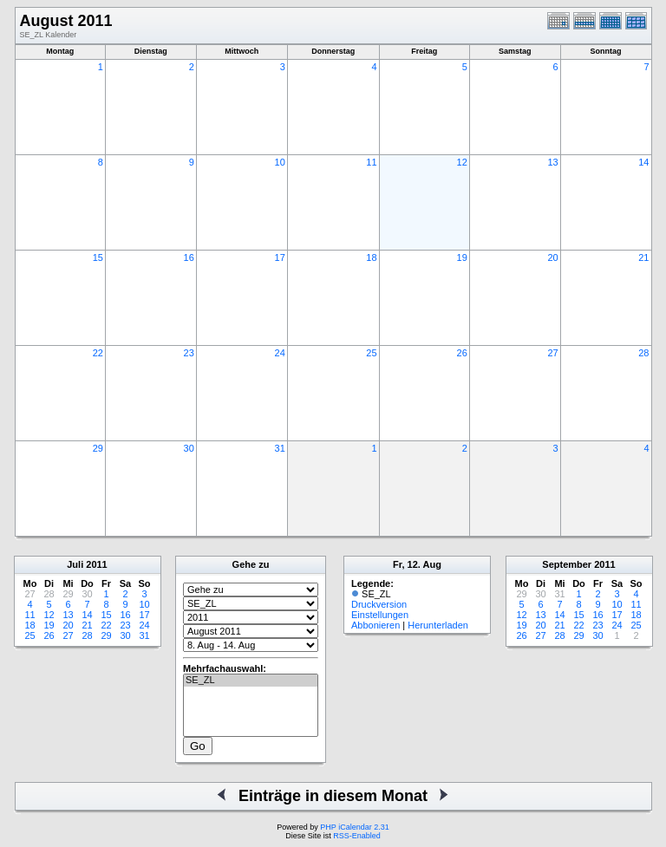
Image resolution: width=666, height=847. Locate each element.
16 (189, 257)
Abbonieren (375, 625)
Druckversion (379, 604)
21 (643, 257)
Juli (75, 564)
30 (189, 448)
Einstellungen (379, 614)
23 (189, 353)
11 (371, 162)
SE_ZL (250, 680)
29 (98, 448)
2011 (96, 564)
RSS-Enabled (357, 835)
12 (462, 162)
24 (280, 353)
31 (280, 448)
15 (98, 257)
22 (98, 353)
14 (643, 162)
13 (552, 162)
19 (462, 257)
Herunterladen (438, 625)
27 (552, 353)
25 (371, 353)
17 (280, 257)
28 (643, 353)
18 (371, 257)
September (566, 564)
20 (552, 257)
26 (462, 353)
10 (280, 162)
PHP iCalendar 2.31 (354, 827)
